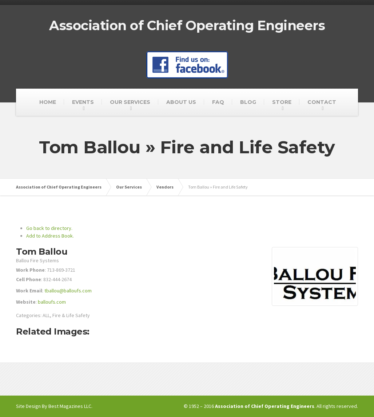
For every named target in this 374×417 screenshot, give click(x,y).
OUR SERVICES (130, 102)
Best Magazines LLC (69, 406)
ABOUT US (181, 102)
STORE (281, 102)
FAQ (218, 102)
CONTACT (321, 102)
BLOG (248, 102)
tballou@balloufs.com (68, 290)
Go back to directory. (49, 228)
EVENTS (83, 102)
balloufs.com (52, 302)
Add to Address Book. (50, 235)
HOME (47, 102)
